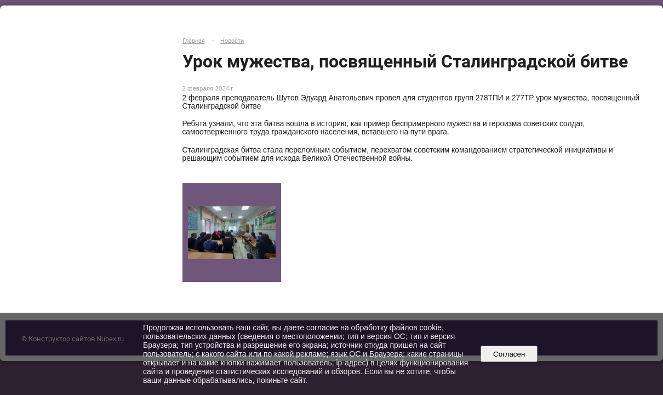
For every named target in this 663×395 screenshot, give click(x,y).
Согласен (509, 354)
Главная (193, 40)
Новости (232, 40)
